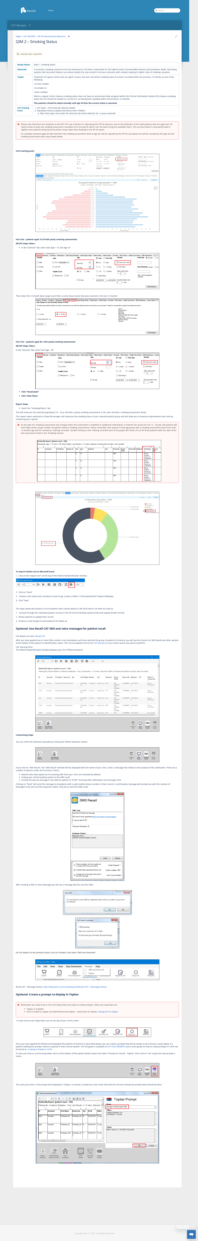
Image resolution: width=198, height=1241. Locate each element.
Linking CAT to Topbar (142, 1031)
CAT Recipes (18, 25)
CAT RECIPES (64, 36)
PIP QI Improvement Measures (86, 36)
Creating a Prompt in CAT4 (141, 1068)
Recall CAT (74, 652)
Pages (53, 36)
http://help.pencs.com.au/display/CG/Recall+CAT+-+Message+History (109, 1006)
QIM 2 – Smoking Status (70, 41)
